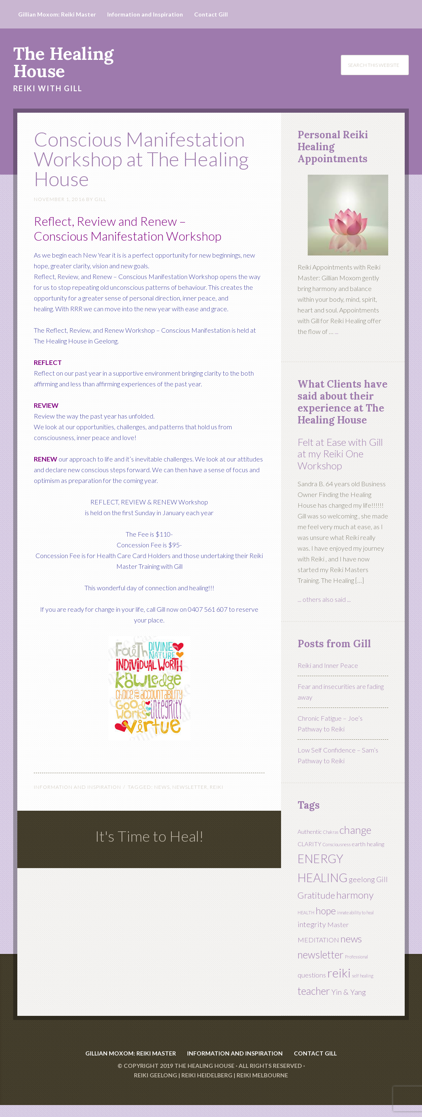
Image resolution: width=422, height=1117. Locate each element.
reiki (216, 787)
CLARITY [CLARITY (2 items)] (309, 843)
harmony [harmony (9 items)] (355, 895)
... (336, 331)
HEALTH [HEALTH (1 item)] (306, 912)
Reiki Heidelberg (206, 1087)
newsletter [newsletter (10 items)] (321, 955)
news (162, 787)
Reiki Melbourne (262, 1087)
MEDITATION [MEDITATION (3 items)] (318, 940)
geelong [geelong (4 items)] (362, 879)
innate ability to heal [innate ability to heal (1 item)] (355, 912)
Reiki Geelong (155, 1087)
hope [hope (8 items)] (326, 910)
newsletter (189, 787)
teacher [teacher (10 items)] (314, 991)
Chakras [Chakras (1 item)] (330, 832)
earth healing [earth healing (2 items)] (368, 843)
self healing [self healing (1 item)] (362, 975)
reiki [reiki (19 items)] (339, 973)
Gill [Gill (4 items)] (382, 879)
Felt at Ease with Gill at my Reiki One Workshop (340, 454)
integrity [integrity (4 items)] (312, 924)
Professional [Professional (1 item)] (356, 956)
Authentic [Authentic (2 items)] (310, 831)
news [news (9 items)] (351, 938)
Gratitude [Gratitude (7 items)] (316, 895)
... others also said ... (324, 599)
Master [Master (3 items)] (338, 924)
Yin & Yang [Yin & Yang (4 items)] (348, 991)
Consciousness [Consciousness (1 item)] (337, 844)
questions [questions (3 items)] (312, 975)
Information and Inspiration (77, 787)
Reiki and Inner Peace (328, 665)
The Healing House (63, 62)
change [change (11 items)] (355, 830)
